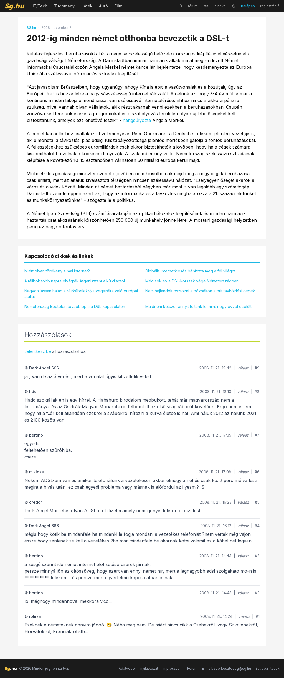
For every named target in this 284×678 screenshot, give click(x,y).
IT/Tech (40, 6)
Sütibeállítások (267, 668)
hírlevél (221, 6)
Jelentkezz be (37, 351)
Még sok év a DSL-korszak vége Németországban (192, 281)
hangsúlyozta (137, 120)
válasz (243, 368)
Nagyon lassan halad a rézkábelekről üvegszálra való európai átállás (81, 294)
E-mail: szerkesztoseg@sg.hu (226, 668)
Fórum (192, 668)
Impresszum (173, 668)
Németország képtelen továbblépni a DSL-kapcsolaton (74, 306)
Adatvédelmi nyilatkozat (138, 668)
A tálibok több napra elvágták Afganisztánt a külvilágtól (74, 281)
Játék (86, 6)
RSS (206, 6)
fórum (192, 6)
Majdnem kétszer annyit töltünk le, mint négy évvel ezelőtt (198, 306)
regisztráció (270, 6)
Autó (103, 6)
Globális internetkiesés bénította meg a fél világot (190, 271)
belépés (248, 6)
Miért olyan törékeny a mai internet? (57, 271)
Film (118, 6)
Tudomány (64, 6)
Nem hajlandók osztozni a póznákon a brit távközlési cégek (200, 291)
